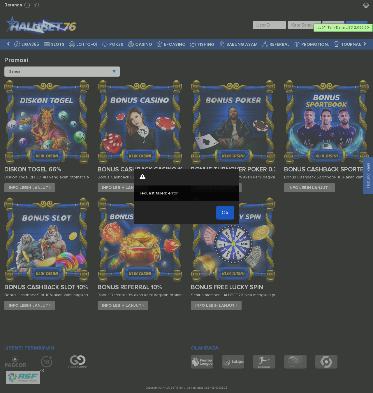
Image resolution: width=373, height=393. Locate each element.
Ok (225, 212)
